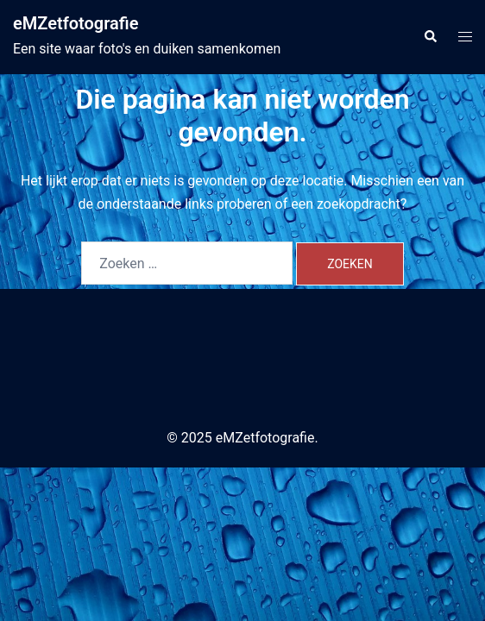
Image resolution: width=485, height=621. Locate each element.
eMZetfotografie (76, 23)
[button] (430, 37)
